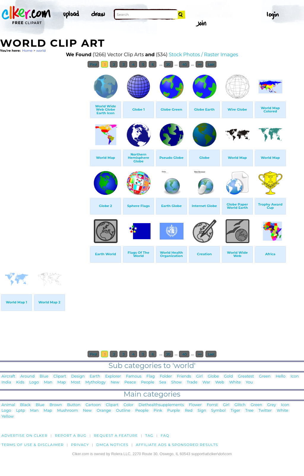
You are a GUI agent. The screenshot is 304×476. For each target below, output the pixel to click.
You (249, 382)
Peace (130, 382)
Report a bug (71, 435)
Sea (162, 382)
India (6, 382)
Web (219, 382)
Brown (56, 405)
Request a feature (116, 435)
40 (184, 64)
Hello (281, 376)
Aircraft (8, 376)
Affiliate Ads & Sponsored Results (177, 444)
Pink (157, 411)
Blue (44, 376)
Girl (199, 376)
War (206, 382)
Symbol (218, 411)
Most (75, 382)
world (41, 50)
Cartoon (93, 405)
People (147, 382)
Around (27, 376)
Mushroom (67, 411)
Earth (95, 376)
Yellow (7, 417)
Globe (213, 376)
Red (189, 411)
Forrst (212, 405)
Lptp (20, 411)
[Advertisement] (44, 160)
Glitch (240, 405)
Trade (192, 382)
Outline (123, 411)
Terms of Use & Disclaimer (32, 444)
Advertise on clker (24, 435)
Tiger (235, 411)
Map (61, 382)
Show (176, 382)
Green (265, 376)
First (93, 64)
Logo (34, 382)
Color (128, 405)
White (235, 382)
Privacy (80, 444)
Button (73, 405)
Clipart (59, 376)
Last (211, 64)
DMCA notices (112, 444)
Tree (249, 411)
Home (27, 50)
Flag (150, 376)
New (115, 382)
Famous (133, 376)
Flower (195, 405)
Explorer (113, 376)
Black (25, 405)
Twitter (265, 411)
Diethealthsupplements (161, 405)
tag (149, 435)
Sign (202, 411)
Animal (8, 405)
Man (48, 382)
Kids (20, 382)
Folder (166, 376)
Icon (295, 376)
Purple (173, 411)
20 (168, 64)
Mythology (95, 382)
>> (200, 64)
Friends (184, 376)
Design (78, 376)
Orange (104, 411)
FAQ (165, 435)
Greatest (246, 376)
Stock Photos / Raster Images (203, 54)
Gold (228, 376)
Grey (271, 405)
